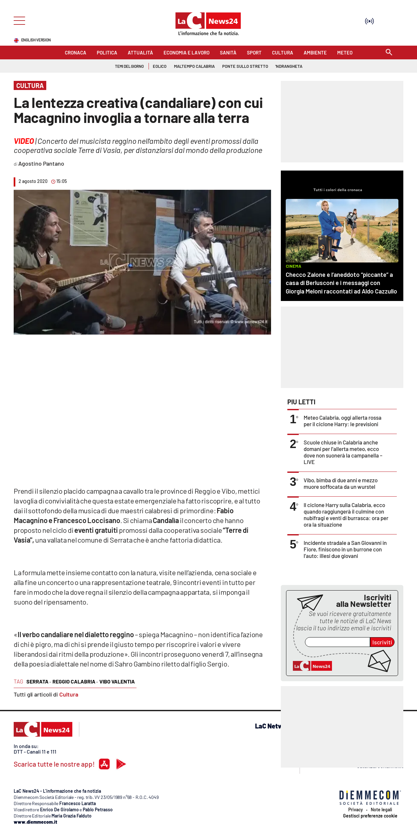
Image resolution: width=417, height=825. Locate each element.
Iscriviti (382, 642)
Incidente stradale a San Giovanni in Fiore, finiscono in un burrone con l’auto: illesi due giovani (345, 549)
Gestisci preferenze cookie (370, 816)
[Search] (389, 52)
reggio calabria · (75, 681)
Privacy (355, 809)
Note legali (381, 809)
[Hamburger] (17, 20)
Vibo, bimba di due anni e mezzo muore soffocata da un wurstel (341, 483)
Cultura (68, 694)
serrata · (38, 681)
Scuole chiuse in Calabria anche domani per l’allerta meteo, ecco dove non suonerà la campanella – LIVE (343, 452)
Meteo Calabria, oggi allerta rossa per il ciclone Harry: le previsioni (342, 420)
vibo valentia (117, 681)
